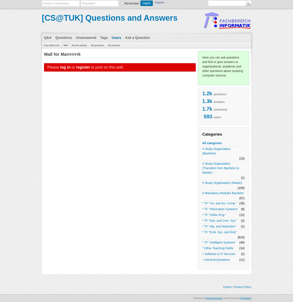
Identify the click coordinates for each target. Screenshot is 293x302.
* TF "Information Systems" (220, 209)
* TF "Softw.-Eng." (214, 215)
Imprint (227, 287)
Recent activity (79, 45)
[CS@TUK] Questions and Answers (110, 17)
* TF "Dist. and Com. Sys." (219, 220)
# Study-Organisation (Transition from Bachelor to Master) (220, 168)
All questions (97, 45)
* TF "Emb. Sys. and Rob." (220, 232)
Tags (104, 38)
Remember (132, 3)
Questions (63, 38)
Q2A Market (245, 298)
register (83, 67)
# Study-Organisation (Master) (222, 183)
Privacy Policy (242, 287)
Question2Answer (213, 298)
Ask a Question (137, 38)
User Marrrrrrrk (52, 45)
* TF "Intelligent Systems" (219, 242)
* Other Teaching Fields (217, 248)
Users (116, 38)
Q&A (48, 38)
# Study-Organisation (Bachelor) (216, 151)
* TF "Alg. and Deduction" (219, 226)
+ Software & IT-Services (218, 254)
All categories (212, 143)
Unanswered (86, 38)
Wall (65, 45)
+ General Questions (216, 259)
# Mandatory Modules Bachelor (223, 193)
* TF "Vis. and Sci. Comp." (219, 203)
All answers (114, 45)
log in (65, 67)
